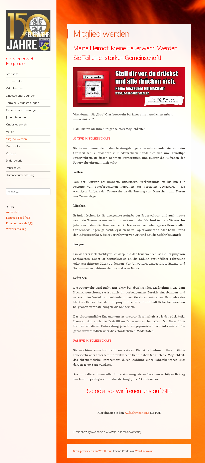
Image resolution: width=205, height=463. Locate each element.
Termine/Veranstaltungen (22, 103)
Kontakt (11, 153)
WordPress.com (144, 451)
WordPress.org (16, 229)
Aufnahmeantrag (137, 412)
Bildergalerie (14, 160)
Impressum (13, 168)
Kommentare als (19, 223)
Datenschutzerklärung (20, 175)
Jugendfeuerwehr (17, 117)
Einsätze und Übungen (20, 95)
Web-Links (13, 146)
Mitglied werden (16, 139)
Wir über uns (14, 88)
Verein (10, 131)
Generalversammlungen (21, 110)
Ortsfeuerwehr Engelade (21, 61)
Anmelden (12, 212)
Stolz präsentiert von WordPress (92, 451)
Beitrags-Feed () (18, 217)
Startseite (12, 74)
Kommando (14, 81)
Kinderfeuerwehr (17, 124)
